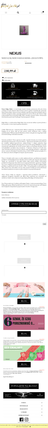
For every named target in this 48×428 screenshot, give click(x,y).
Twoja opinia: (4, 214)
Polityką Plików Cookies (25, 425)
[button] (6, 12)
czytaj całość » (42, 307)
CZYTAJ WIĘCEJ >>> (7, 314)
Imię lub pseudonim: (5, 210)
